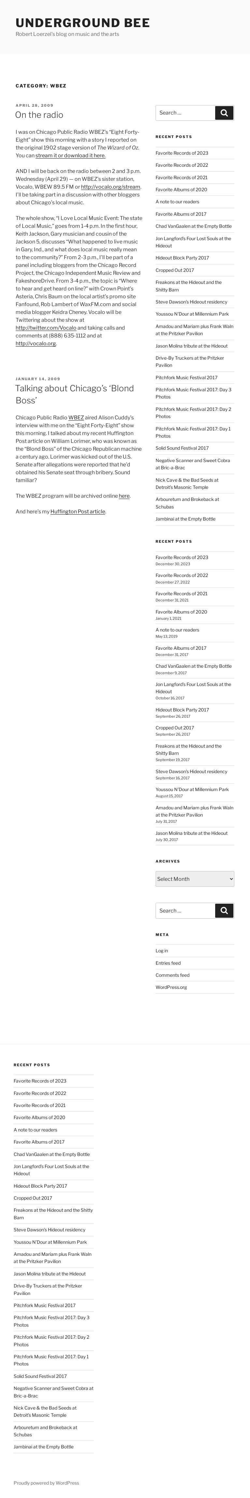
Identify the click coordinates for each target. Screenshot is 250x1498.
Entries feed (168, 963)
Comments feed (172, 975)
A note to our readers (177, 201)
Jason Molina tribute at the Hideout (192, 346)
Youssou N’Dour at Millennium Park (192, 314)
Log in (162, 950)
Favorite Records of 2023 (182, 153)
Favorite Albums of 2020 (181, 189)
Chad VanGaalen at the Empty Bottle (194, 226)
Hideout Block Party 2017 (182, 257)
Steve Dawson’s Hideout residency (191, 301)
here (124, 496)
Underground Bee (83, 23)
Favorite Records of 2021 (182, 177)
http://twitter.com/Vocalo (46, 328)
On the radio (39, 115)
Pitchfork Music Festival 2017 (186, 377)
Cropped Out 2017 (175, 270)
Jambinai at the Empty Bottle (185, 519)
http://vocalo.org (36, 343)
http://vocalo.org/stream (110, 187)
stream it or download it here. (70, 155)
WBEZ (76, 417)
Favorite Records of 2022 (182, 165)
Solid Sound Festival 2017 (182, 448)
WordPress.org (171, 987)
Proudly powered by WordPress (46, 1483)
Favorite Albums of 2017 (181, 214)
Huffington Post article (77, 511)
